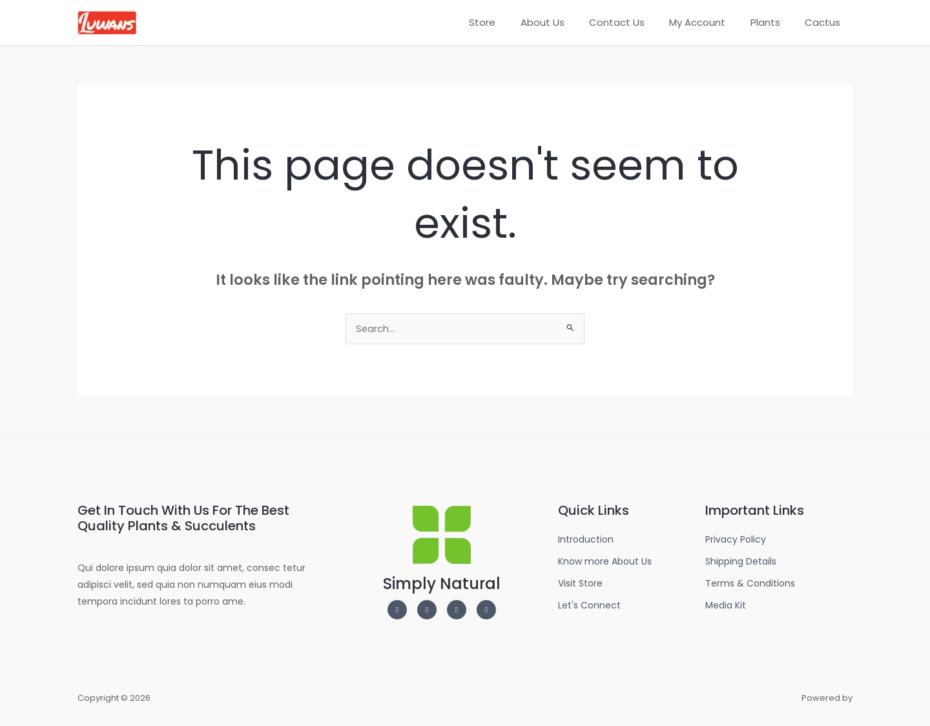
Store (512, 22)
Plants (773, 22)
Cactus (825, 22)
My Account (711, 22)
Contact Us (635, 22)
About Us (566, 22)
